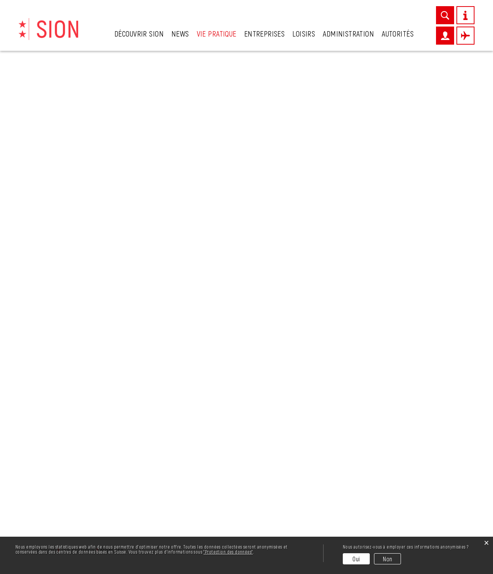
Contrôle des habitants (71, 172)
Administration (348, 33)
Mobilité (68, 289)
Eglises (47, 245)
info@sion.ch (83, 525)
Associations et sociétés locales (74, 139)
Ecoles (46, 231)
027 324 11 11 (73, 534)
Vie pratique (216, 33)
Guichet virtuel (58, 260)
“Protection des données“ (228, 551)
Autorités (398, 33)
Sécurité (49, 333)
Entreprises (264, 33)
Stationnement (59, 370)
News (180, 33)
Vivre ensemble (59, 407)
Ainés (44, 121)
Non (387, 558)
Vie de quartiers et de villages (69, 388)
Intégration (53, 275)
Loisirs (303, 33)
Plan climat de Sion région (76, 319)
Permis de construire (68, 304)
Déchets (49, 202)
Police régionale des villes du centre (80, 352)
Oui (356, 558)
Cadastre (50, 158)
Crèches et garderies (68, 187)
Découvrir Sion (139, 33)
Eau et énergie (58, 216)
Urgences (50, 422)
